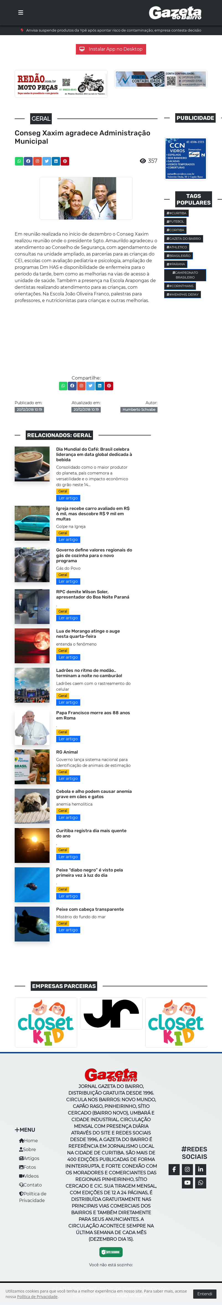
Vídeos (29, 1176)
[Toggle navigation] (21, 12)
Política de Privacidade (37, 1296)
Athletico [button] (177, 247)
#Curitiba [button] (176, 213)
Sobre (27, 1149)
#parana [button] (176, 264)
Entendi (204, 1293)
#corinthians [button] (180, 286)
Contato (30, 1185)
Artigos (29, 1158)
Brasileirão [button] (178, 256)
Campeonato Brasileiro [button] (185, 275)
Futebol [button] (175, 221)
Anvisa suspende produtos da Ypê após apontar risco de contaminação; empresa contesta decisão (113, 30)
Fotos (27, 1167)
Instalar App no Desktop (111, 49)
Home (28, 1140)
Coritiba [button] (175, 230)
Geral (62, 491)
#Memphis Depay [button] (182, 294)
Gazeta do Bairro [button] (184, 239)
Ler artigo (68, 498)
